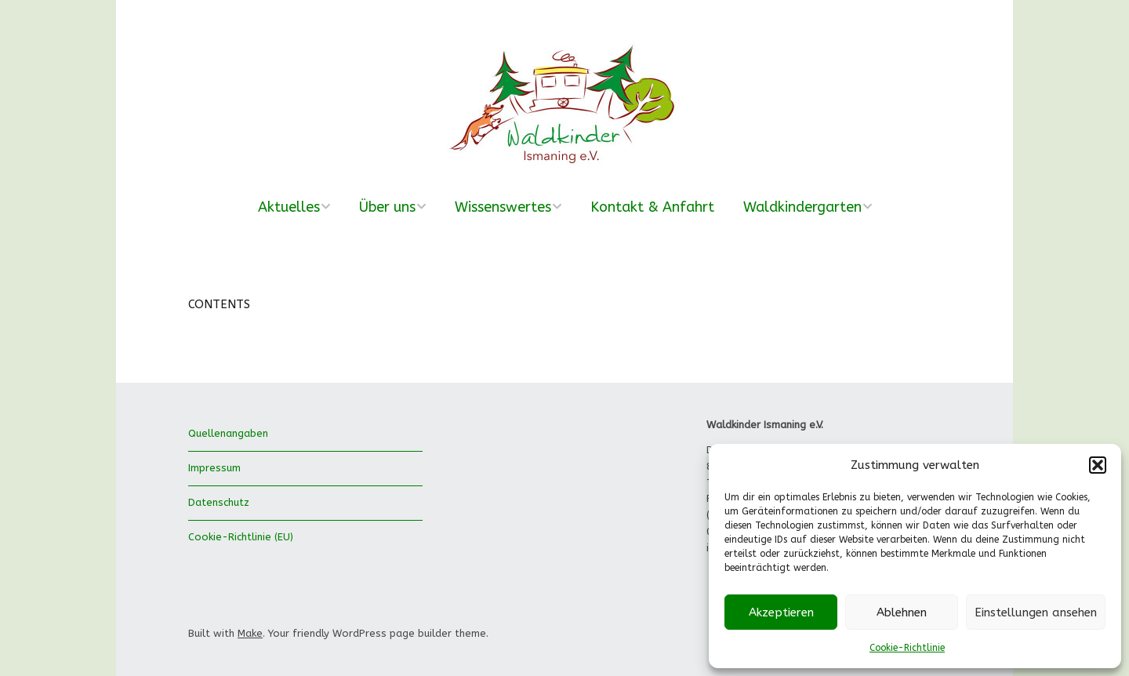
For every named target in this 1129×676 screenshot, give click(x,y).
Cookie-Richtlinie (907, 647)
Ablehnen (902, 612)
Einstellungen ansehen (1036, 612)
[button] (1097, 465)
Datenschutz (218, 502)
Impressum (214, 468)
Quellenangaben (228, 433)
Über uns (387, 207)
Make (250, 633)
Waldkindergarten (802, 207)
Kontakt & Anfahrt (652, 207)
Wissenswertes (503, 207)
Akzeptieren (781, 612)
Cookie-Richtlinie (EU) (240, 537)
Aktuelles (289, 207)
